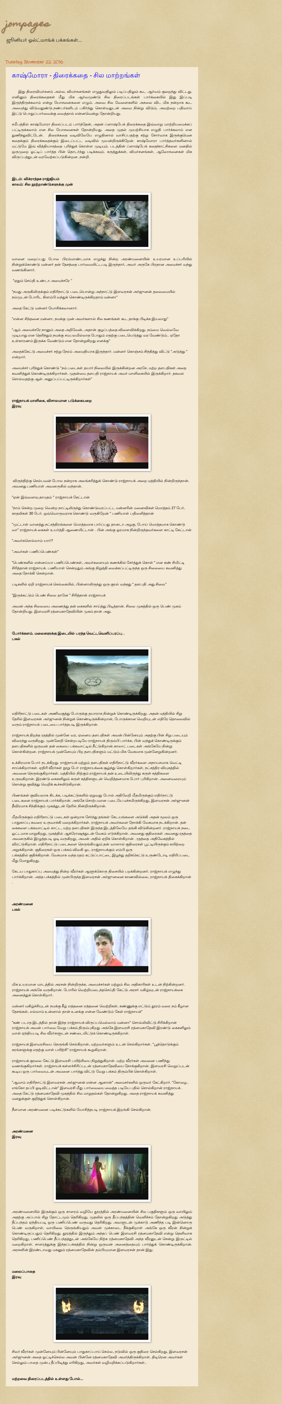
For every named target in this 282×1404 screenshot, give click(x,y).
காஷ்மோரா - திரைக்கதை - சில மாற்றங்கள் (76, 75)
